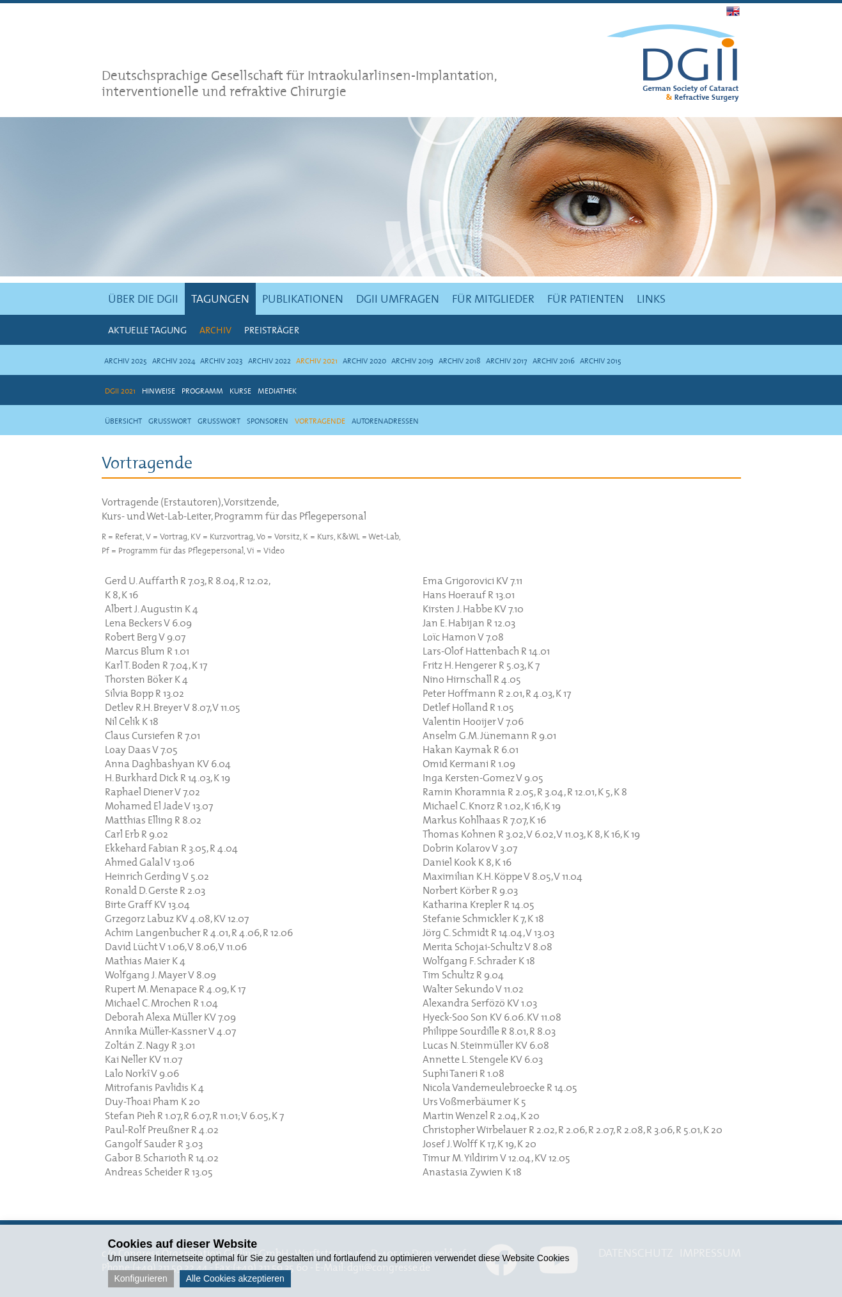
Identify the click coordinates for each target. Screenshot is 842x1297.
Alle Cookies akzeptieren (235, 1278)
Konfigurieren (141, 1278)
